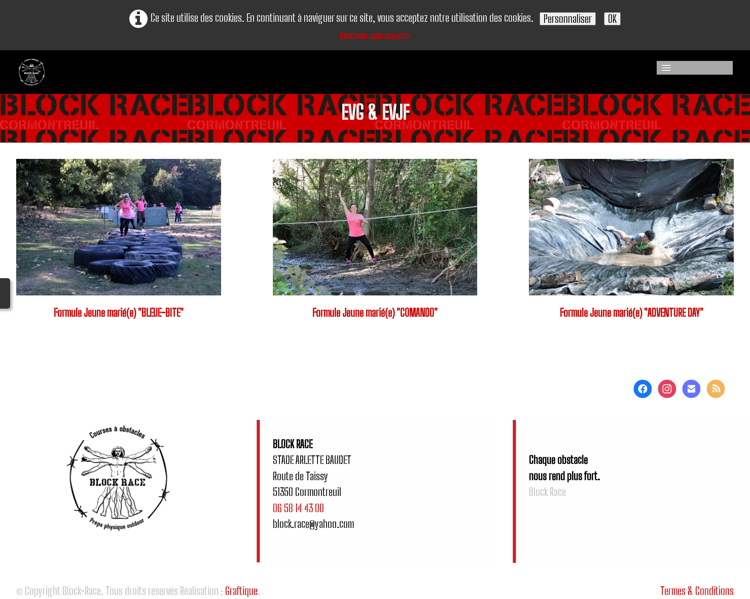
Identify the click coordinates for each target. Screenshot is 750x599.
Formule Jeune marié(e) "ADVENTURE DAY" (631, 312)
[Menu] (695, 68)
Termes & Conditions (697, 590)
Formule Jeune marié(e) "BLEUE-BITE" (119, 312)
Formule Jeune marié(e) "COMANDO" (375, 312)
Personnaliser (568, 18)
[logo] (114, 72)
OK (612, 18)
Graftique (241, 590)
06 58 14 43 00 (298, 508)
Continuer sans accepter (375, 35)
